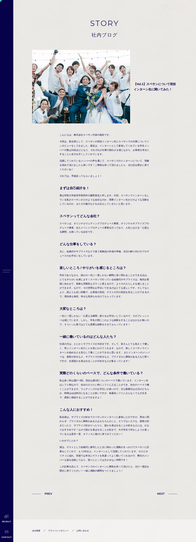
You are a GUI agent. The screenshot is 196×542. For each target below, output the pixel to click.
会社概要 (36, 530)
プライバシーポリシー (58, 530)
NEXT (161, 493)
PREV (48, 493)
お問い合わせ (82, 530)
